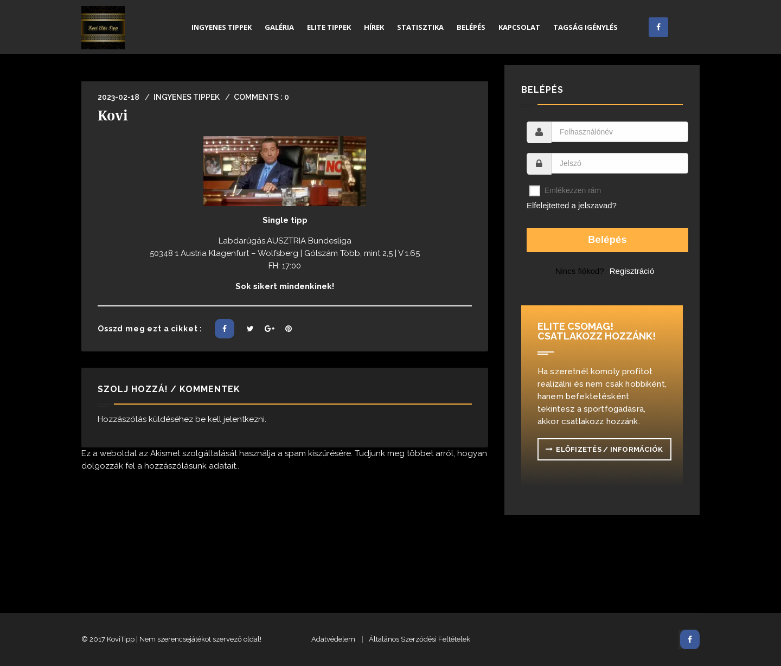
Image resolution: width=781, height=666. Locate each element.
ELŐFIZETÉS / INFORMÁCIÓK (604, 449)
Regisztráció (632, 271)
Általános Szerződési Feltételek (419, 639)
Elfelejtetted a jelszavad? (572, 205)
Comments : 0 (261, 97)
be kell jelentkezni (230, 419)
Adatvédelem (333, 639)
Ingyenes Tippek (186, 97)
